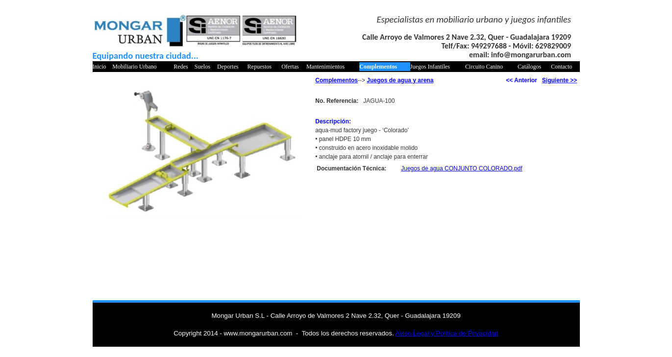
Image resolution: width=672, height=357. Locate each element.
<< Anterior (521, 80)
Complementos (378, 66)
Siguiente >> (559, 80)
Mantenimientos (325, 66)
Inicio (99, 66)
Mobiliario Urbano (134, 66)
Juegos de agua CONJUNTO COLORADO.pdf (461, 168)
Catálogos (529, 66)
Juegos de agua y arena (400, 80)
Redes (181, 66)
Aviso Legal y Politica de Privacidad (447, 333)
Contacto (561, 66)
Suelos (202, 66)
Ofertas (290, 66)
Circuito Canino (484, 66)
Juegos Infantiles (430, 66)
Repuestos (260, 66)
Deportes (227, 66)
